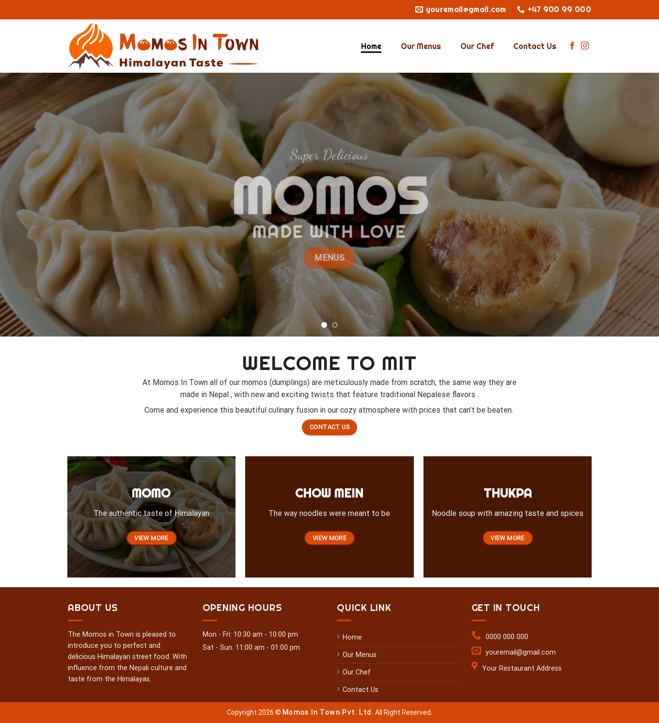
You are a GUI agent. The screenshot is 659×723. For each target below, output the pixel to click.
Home (371, 46)
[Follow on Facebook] (572, 46)
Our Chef (477, 46)
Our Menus (421, 46)
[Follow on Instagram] (585, 46)
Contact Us (534, 46)
